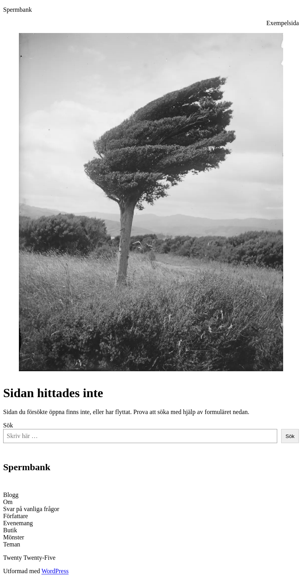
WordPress (54, 571)
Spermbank (17, 9)
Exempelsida (282, 23)
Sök (8, 425)
